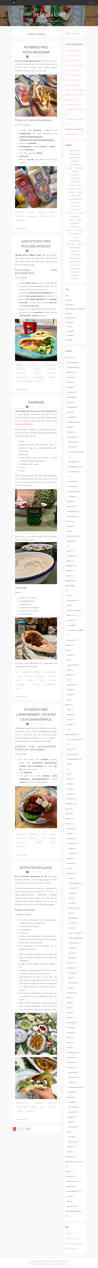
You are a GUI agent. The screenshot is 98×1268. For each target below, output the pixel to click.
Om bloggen (69, 323)
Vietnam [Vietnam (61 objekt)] (75, 276)
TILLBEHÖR (69, 1177)
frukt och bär (72, 601)
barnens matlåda (22, 1103)
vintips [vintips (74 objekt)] (75, 279)
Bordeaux (72, 973)
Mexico (69, 1043)
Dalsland (70, 388)
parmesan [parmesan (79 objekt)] (75, 227)
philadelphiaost (38, 377)
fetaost (19, 676)
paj (68, 774)
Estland (69, 963)
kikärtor (38, 1103)
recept (53, 216)
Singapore (71, 1058)
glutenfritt (52, 212)
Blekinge (70, 373)
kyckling (19, 216)
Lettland (70, 1028)
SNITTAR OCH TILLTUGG (74, 1162)
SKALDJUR (69, 1157)
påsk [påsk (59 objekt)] (75, 238)
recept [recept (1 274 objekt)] (70, 244)
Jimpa (67, 110)
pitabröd (44, 216)
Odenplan (72, 487)
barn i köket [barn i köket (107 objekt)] (75, 151)
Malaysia (70, 1033)
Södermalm (73, 492)
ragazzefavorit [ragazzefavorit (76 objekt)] (75, 241)
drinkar (69, 695)
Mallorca (72, 1083)
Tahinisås (36, 403)
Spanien (70, 1068)
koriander (52, 373)
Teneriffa (72, 1093)
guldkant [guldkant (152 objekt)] (75, 203)
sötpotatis (52, 1107)
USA (68, 1132)
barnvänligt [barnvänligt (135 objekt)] (75, 154)
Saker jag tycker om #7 (74, 134)
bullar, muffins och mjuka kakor (74, 539)
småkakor (70, 556)
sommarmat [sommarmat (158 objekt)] (75, 248)
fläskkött (70, 715)
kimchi (37, 373)
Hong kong (71, 993)
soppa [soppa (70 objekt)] (75, 251)
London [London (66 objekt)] (75, 224)
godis (69, 551)
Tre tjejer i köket (49, 14)
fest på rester (21, 369)
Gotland (70, 402)
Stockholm (71, 437)
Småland (70, 432)
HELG (67, 650)
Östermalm (73, 442)
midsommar (71, 665)
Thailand (70, 1097)
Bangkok (72, 1102)
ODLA (67, 809)
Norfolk (71, 928)
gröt (68, 606)
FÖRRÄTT (68, 571)
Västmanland (72, 517)
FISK (67, 576)
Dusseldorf (73, 1127)
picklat (69, 1197)
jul (68, 660)
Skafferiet (69, 340)
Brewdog (37, 672)
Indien (69, 998)
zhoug (18, 689)
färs (44, 835)
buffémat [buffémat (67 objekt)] (75, 165)
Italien (69, 1013)
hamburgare (71, 754)
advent (69, 655)
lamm (43, 839)
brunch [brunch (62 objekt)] (75, 161)
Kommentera (22, 229)
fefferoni (40, 212)
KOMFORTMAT (70, 735)
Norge (69, 1048)
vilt (68, 730)
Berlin (71, 1122)
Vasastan (72, 497)
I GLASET (68, 675)
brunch (19, 365)
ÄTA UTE (68, 358)
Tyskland (70, 1117)
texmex (70, 794)
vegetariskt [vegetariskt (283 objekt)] (75, 269)
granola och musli (73, 611)
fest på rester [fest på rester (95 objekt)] (75, 186)
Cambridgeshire (75, 883)
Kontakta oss (70, 318)
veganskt (19, 1111)
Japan (69, 1018)
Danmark (70, 864)
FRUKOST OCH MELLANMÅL (71, 583)
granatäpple (40, 676)
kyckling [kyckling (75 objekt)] (71, 213)
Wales (69, 1152)
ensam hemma (51, 365)
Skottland (70, 1063)
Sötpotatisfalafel (36, 868)
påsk (69, 670)
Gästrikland (71, 397)
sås (68, 1202)
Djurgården (73, 462)
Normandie (73, 983)
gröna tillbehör (72, 1192)
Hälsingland (71, 407)
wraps (17, 418)
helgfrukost (51, 369)
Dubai (69, 869)
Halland (70, 412)
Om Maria (70, 336)
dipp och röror (72, 1182)
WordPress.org (71, 1249)
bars (68, 596)
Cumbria (72, 893)
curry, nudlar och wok (75, 740)
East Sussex (73, 908)
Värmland (70, 507)
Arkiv (67, 296)
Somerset (72, 948)
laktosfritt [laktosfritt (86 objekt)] (75, 217)
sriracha (38, 382)
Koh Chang (73, 1107)
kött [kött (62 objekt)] (80, 213)
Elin (31, 57)
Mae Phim (72, 1112)
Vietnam (70, 1147)
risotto (69, 789)
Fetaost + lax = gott (72, 71)
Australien (70, 839)
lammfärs (52, 839)
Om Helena (70, 331)
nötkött (70, 725)
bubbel (69, 690)
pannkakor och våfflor (75, 631)
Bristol (71, 878)
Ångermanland (72, 368)
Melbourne (73, 844)
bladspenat (34, 835)
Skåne (69, 427)
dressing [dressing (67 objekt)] (75, 175)
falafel (31, 212)
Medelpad (71, 417)
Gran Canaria (73, 1078)
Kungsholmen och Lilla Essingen (75, 469)
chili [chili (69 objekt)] (69, 168)
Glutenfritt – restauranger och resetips (75, 307)
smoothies (71, 640)
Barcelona (72, 1073)
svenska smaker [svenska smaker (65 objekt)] (75, 258)
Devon (71, 898)
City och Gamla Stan (76, 452)
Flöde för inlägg (71, 1239)
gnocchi (70, 749)
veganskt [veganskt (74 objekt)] (75, 265)
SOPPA (68, 1172)
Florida (71, 1137)
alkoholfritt (26, 672)
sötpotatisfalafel (25, 425)
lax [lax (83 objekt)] (71, 220)
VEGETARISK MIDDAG (73, 1212)
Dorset (71, 903)
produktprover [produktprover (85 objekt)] (75, 234)
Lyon (70, 978)
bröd (69, 531)
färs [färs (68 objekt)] (80, 192)
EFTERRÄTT (69, 566)
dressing (70, 1187)
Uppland (70, 502)
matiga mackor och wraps (74, 762)
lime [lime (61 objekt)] (78, 220)
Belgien (70, 859)
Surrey (71, 953)
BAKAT (67, 522)
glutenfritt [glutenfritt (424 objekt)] (75, 196)
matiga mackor (32, 216)
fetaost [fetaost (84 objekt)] (71, 189)
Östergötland (72, 363)
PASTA (67, 819)
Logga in (68, 1234)
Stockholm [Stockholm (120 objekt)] (75, 255)
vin (68, 700)
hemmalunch (21, 373)
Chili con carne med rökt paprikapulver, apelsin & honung (74, 100)
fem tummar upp (50, 672)
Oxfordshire (73, 943)
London (71, 923)
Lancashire (73, 918)
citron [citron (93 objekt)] (75, 172)
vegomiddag (51, 685)
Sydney (71, 849)
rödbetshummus (50, 892)
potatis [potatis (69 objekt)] (79, 231)
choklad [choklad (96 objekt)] (79, 168)
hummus (44, 415)
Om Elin (69, 327)
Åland (69, 834)
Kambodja (71, 1023)
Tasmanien (73, 854)
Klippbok (68, 314)
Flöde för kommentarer (74, 1244)
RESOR (68, 824)
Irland (69, 1003)
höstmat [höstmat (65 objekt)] (75, 206)
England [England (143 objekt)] (75, 182)
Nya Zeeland (72, 1053)
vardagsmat (20, 220)
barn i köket (20, 212)
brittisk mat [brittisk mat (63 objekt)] (75, 158)
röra (42, 680)
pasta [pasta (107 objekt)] (70, 231)
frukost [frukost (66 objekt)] (71, 192)
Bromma (72, 447)
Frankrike (70, 968)
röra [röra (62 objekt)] (80, 244)
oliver (18, 680)
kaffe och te (71, 616)
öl (17, 672)
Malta (69, 1038)
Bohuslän (70, 378)
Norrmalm (72, 482)
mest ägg (70, 626)
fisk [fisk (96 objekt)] (80, 189)
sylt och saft (71, 1207)
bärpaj (69, 526)
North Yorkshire (74, 933)
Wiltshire (72, 958)
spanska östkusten (76, 1088)
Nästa (28, 1129)
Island (69, 1008)
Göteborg (70, 392)
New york (72, 1142)
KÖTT (67, 705)
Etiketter (68, 300)
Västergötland (72, 512)
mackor (70, 621)
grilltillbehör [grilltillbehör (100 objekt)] (75, 199)
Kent (70, 913)
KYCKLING (69, 799)
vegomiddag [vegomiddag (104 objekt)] (75, 272)
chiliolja (34, 365)
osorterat (68, 814)
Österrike (70, 829)
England (70, 874)
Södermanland (72, 422)
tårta (69, 561)
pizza (69, 779)
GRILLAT (68, 645)
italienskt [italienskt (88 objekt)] (75, 210)
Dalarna (70, 383)
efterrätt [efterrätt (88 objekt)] (75, 179)
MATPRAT (68, 804)
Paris (70, 988)
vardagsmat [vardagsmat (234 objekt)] (75, 262)
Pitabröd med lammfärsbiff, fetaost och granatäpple (36, 715)
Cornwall (72, 888)
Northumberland (75, 938)
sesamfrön (28, 382)
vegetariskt (36, 685)
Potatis (69, 784)
